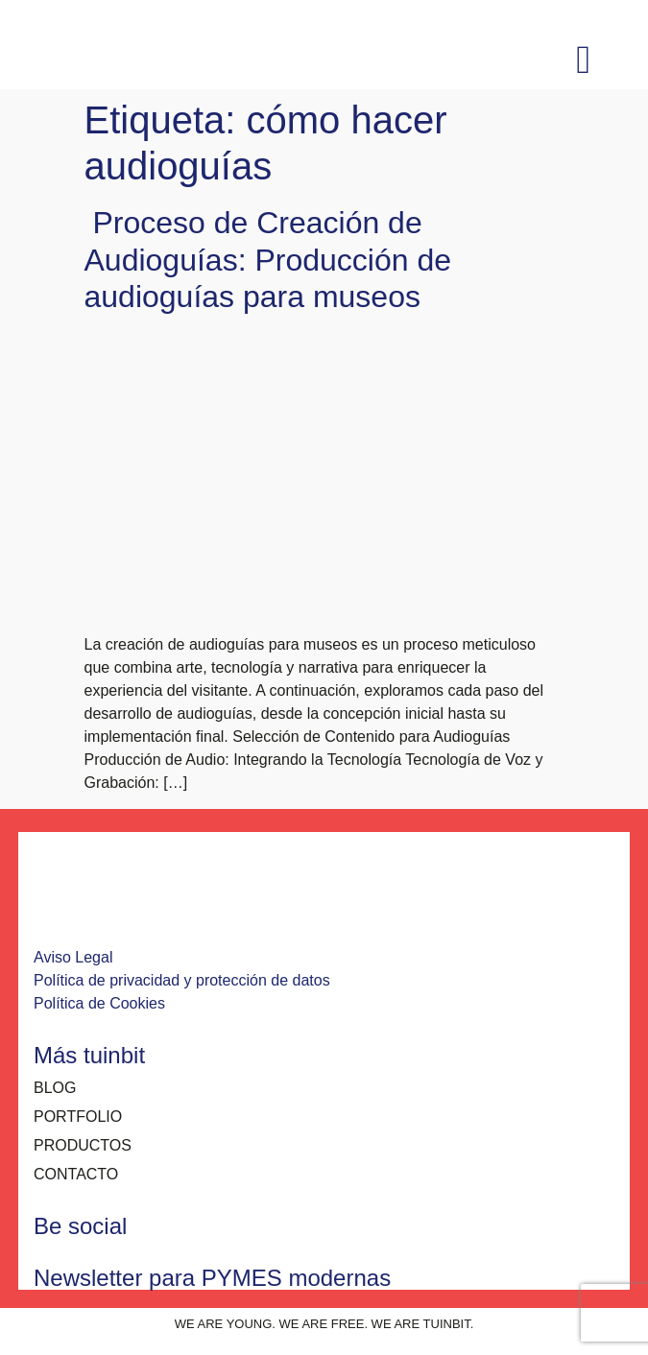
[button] (583, 60)
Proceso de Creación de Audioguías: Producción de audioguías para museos (267, 259)
